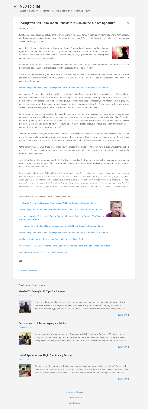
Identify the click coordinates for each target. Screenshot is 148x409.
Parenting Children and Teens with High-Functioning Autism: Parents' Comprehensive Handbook (65, 87)
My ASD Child (30, 7)
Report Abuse (74, 403)
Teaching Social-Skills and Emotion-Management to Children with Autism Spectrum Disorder (63, 226)
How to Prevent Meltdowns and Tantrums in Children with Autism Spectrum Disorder (60, 203)
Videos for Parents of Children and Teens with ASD (45, 252)
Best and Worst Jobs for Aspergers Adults (42, 323)
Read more (123, 315)
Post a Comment (29, 271)
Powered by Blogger (74, 392)
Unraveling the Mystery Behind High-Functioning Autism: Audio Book (52, 239)
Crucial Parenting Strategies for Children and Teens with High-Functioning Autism (66, 246)
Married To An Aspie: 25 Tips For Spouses (42, 291)
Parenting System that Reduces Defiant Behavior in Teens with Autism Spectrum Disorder (62, 209)
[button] (127, 23)
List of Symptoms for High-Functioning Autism (45, 355)
